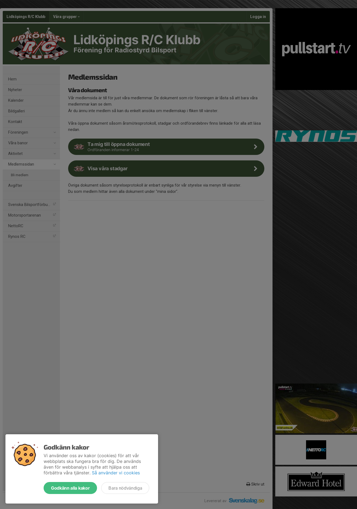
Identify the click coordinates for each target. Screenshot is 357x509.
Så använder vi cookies (116, 472)
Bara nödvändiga (125, 488)
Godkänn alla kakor (70, 488)
